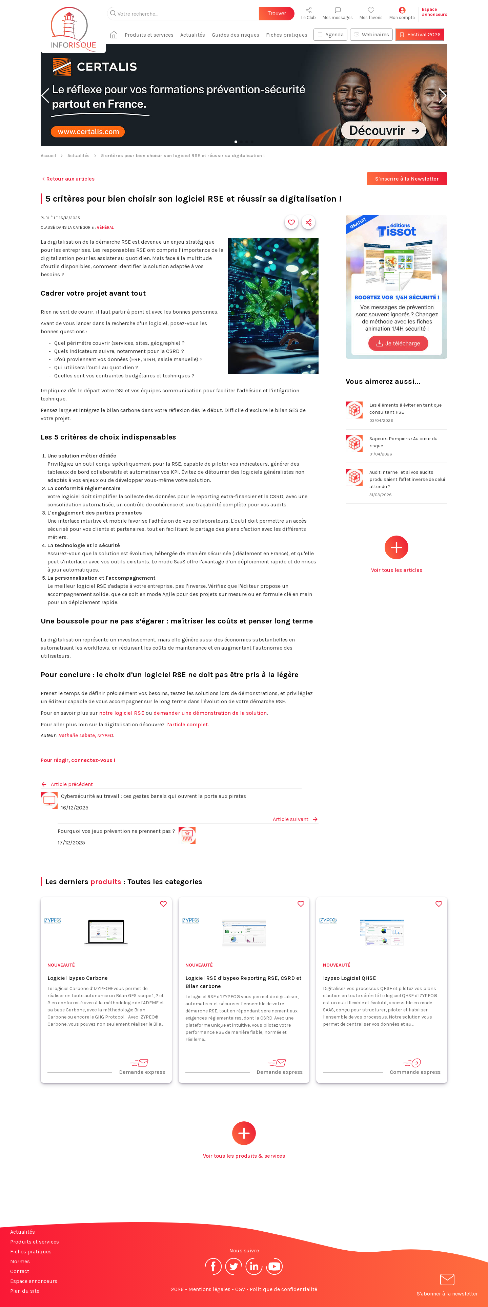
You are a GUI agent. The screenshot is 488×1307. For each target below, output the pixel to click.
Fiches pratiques (286, 35)
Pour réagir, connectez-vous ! (78, 760)
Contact (19, 1271)
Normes (20, 1261)
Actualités (192, 35)
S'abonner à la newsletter (447, 1286)
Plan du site (24, 1291)
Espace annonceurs (33, 1281)
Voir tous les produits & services (244, 1140)
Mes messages (338, 13)
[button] (45, 95)
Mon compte (402, 13)
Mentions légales (209, 1289)
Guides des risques (235, 35)
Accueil (48, 155)
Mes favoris (371, 13)
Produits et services (149, 35)
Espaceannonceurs (434, 12)
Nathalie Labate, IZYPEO (85, 735)
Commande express (415, 1066)
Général (105, 227)
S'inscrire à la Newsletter (407, 178)
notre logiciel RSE (121, 713)
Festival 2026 (420, 34)
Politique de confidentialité (283, 1289)
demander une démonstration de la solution (210, 713)
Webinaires (371, 34)
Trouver (276, 13)
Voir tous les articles (396, 554)
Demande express (142, 1066)
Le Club (308, 13)
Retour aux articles (68, 178)
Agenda (330, 34)
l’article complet (187, 724)
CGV (240, 1289)
